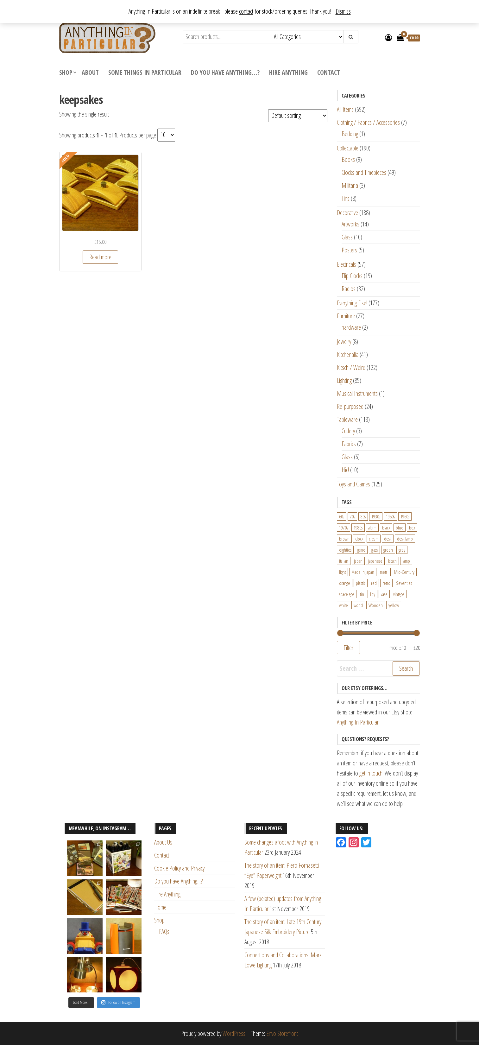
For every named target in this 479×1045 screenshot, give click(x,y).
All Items (345, 109)
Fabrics (349, 444)
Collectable (347, 148)
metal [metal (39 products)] (384, 572)
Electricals (346, 264)
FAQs (164, 931)
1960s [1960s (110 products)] (404, 516)
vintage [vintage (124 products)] (398, 594)
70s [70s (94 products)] (352, 516)
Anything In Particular (358, 722)
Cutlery (348, 431)
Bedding (350, 134)
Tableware (347, 419)
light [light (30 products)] (342, 572)
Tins (346, 198)
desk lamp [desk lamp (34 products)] (405, 538)
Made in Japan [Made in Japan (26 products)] (362, 572)
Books (348, 159)
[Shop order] (297, 115)
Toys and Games (353, 484)
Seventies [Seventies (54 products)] (404, 583)
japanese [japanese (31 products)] (375, 561)
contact (246, 11)
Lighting (344, 380)
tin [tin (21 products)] (362, 594)
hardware (351, 327)
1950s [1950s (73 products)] (390, 516)
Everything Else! (352, 303)
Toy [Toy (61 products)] (372, 594)
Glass (347, 237)
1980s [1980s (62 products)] (358, 527)
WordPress (234, 1033)
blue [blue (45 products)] (399, 527)
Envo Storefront (282, 1033)
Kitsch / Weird (351, 367)
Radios (349, 288)
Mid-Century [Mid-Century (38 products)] (404, 572)
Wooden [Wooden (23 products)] (376, 605)
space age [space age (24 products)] (346, 594)
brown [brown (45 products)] (344, 538)
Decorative (347, 212)
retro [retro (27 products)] (386, 583)
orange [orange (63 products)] (344, 583)
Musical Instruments (357, 393)
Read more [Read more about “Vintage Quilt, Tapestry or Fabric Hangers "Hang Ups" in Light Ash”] (100, 257)
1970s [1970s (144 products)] (343, 527)
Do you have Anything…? (225, 72)
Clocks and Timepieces (364, 172)
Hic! (345, 470)
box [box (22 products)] (412, 527)
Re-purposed (350, 406)
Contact (328, 72)
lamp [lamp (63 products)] (406, 561)
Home (160, 907)
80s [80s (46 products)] (363, 516)
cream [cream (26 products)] (373, 538)
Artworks (350, 224)
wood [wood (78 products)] (358, 605)
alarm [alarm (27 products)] (372, 527)
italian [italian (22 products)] (343, 561)
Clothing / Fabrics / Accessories (368, 122)
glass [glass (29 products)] (374, 550)
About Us (163, 842)
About (90, 72)
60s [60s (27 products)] (341, 516)
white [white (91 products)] (343, 605)
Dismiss (343, 11)
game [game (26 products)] (361, 550)
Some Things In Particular (144, 72)
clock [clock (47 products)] (359, 538)
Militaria (350, 185)
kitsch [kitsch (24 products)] (392, 561)
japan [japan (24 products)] (358, 561)
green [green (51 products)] (388, 550)
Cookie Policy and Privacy (179, 868)
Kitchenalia (347, 354)
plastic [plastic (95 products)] (360, 583)
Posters (349, 250)
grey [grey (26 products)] (402, 550)
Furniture (346, 316)
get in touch (370, 773)
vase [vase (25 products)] (384, 594)
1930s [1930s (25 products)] (375, 516)
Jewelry (344, 341)
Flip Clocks (352, 275)
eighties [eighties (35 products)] (345, 550)
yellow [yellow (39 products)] (393, 605)
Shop (65, 72)
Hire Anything (288, 72)
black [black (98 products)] (386, 527)
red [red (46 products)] (374, 583)
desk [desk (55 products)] (387, 538)
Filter (348, 647)
